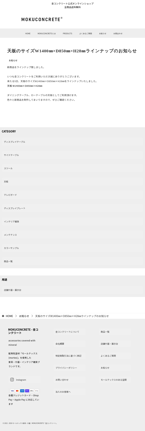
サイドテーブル (11, 154)
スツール (8, 168)
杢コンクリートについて (67, 331)
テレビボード (10, 194)
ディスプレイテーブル (14, 141)
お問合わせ (117, 33)
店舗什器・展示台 (12, 289)
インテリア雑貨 (11, 221)
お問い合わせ (62, 379)
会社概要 (60, 343)
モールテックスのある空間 (114, 379)
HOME (28, 33)
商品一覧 (8, 261)
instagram (18, 379)
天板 (6, 181)
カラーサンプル (11, 247)
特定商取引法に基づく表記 (68, 355)
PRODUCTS (67, 33)
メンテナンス (10, 234)
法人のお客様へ (63, 391)
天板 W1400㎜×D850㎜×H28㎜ (24, 85)
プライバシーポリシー (66, 367)
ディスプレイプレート (14, 208)
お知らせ (102, 33)
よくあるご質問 (85, 33)
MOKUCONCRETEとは (47, 33)
